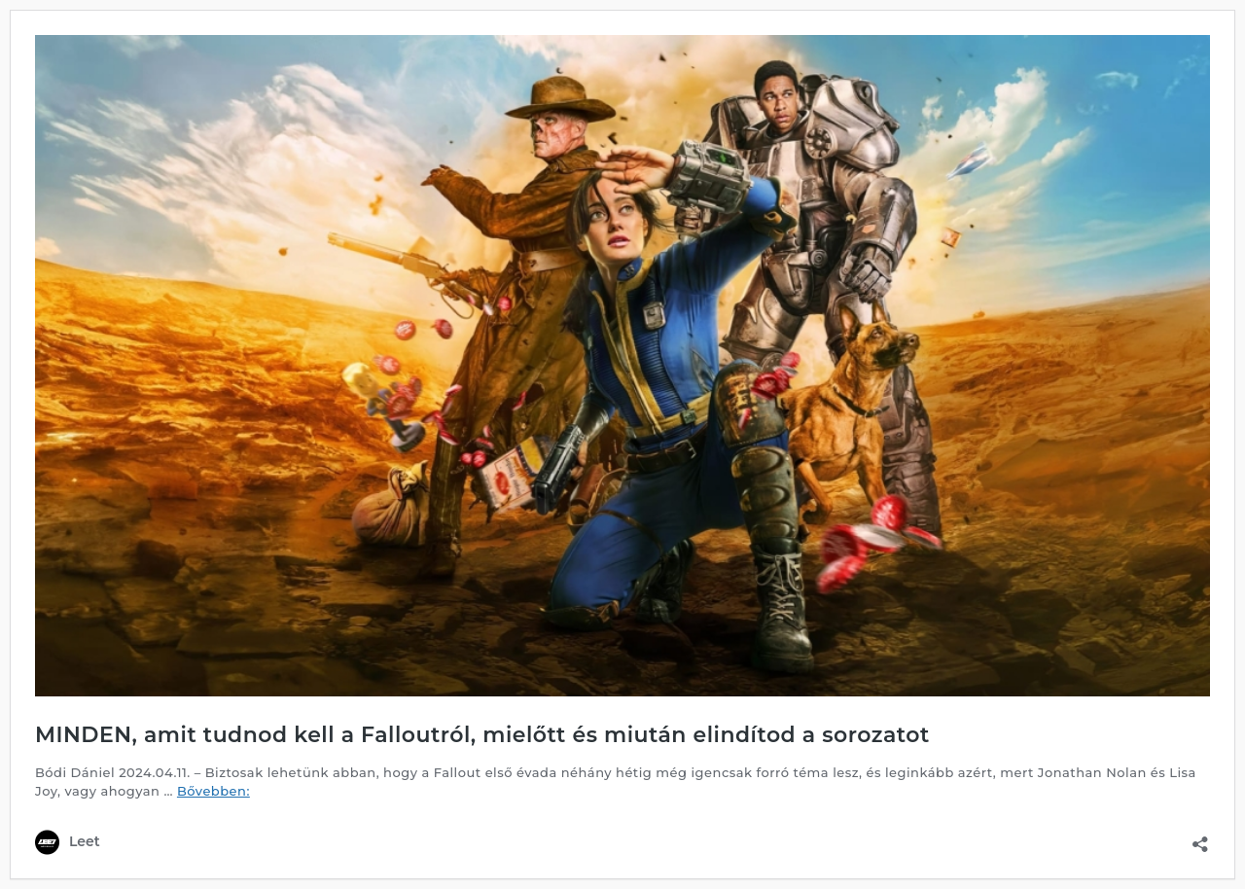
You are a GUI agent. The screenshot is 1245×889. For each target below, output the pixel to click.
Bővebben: (213, 791)
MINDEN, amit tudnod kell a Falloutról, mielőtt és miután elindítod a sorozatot (482, 735)
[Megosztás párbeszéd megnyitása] (1200, 838)
